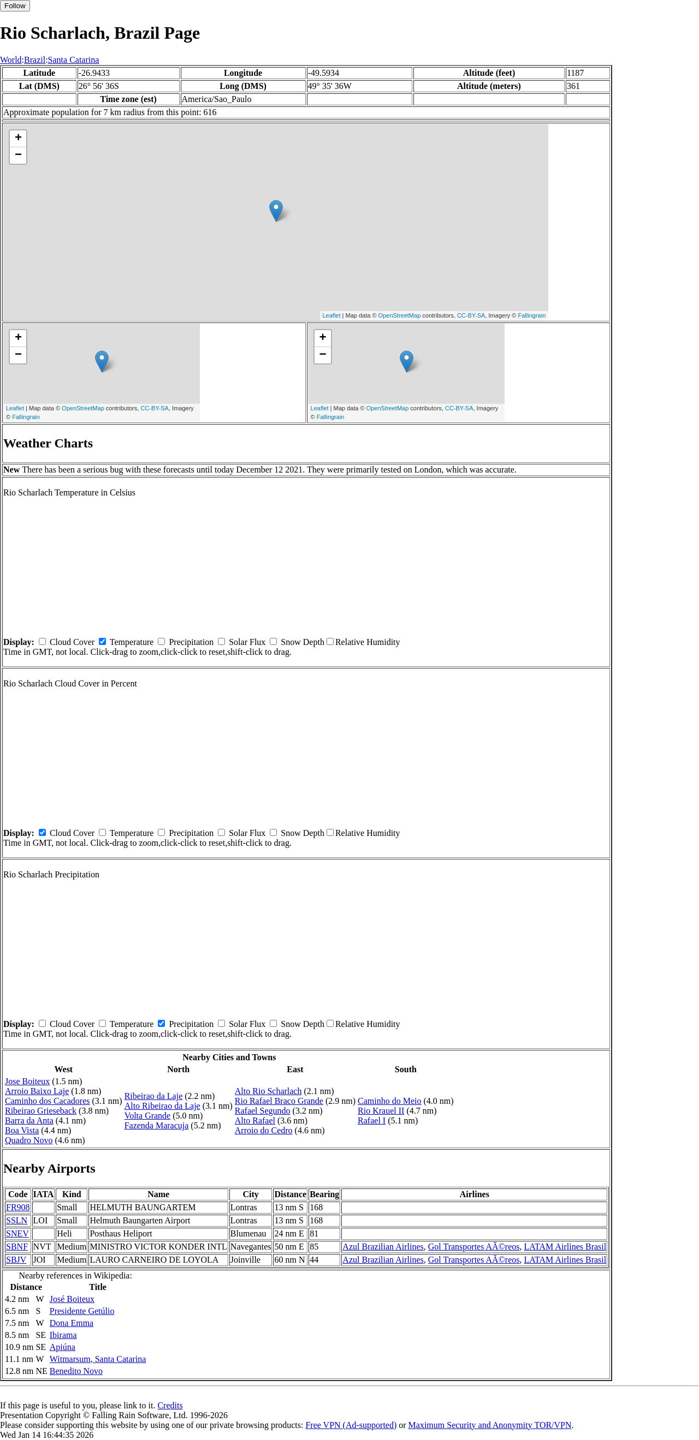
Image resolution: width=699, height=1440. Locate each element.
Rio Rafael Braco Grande (279, 1101)
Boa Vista (22, 1130)
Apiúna (62, 1347)
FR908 (18, 1207)
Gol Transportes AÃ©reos (474, 1246)
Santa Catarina (73, 59)
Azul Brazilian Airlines (382, 1246)
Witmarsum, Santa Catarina (98, 1359)
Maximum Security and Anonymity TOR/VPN (490, 1425)
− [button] (18, 155)
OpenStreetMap (399, 315)
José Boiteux (72, 1299)
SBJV (16, 1259)
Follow (15, 6)
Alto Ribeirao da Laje (162, 1105)
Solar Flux (247, 642)
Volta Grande (148, 1115)
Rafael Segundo (263, 1110)
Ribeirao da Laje (154, 1096)
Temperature (132, 642)
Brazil (34, 59)
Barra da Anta (29, 1120)
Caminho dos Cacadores (47, 1101)
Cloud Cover (72, 642)
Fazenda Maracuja (157, 1125)
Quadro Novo (29, 1140)
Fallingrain (532, 315)
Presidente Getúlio (82, 1311)
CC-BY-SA (471, 315)
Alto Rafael (255, 1120)
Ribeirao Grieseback (40, 1110)
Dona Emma (71, 1323)
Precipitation (191, 642)
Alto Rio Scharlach (268, 1091)
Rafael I (372, 1120)
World (11, 59)
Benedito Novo (76, 1371)
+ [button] (18, 138)
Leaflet (332, 315)
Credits (169, 1405)
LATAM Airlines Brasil (565, 1246)
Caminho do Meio (389, 1101)
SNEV (17, 1233)
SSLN (16, 1220)
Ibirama (63, 1335)
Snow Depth (302, 642)
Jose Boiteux (27, 1081)
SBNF (17, 1246)
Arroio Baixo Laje (37, 1091)
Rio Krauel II (381, 1110)
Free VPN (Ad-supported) (350, 1425)
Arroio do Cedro (264, 1130)
